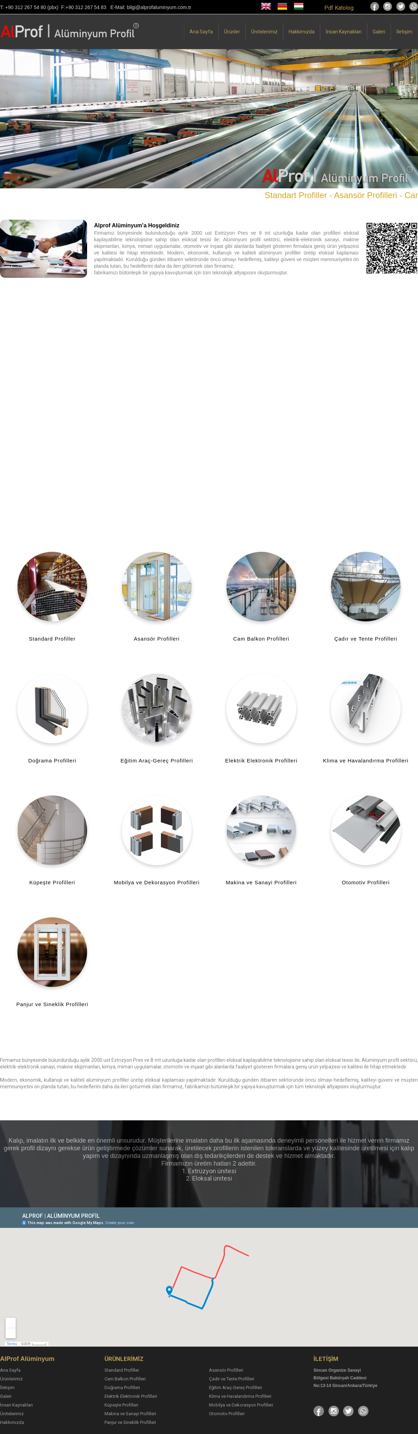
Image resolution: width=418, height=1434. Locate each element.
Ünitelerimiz (264, 31)
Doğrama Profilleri (122, 1387)
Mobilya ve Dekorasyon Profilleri (241, 1405)
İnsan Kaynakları (344, 31)
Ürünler (232, 31)
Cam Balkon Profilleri (125, 1378)
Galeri (379, 31)
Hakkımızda (302, 31)
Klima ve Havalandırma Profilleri (240, 1396)
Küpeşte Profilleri (121, 1405)
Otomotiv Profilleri (227, 1413)
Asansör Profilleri (226, 1370)
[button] (6, 118)
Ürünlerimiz (11, 1378)
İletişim (404, 31)
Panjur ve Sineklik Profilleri (130, 1422)
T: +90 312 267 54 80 (23, 7)
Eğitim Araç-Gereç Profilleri (235, 1387)
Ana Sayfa (201, 31)
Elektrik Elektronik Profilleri (130, 1396)
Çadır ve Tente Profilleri (231, 1378)
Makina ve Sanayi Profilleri (130, 1413)
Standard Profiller (121, 1370)
